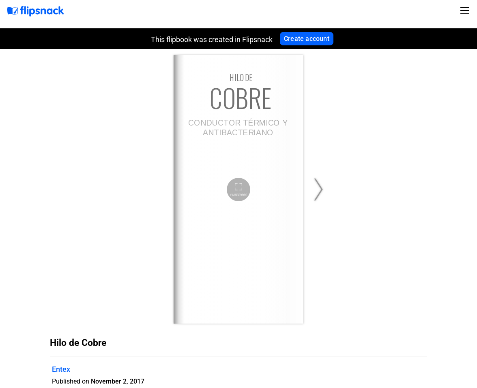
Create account (306, 39)
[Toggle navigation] (466, 10)
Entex (61, 369)
